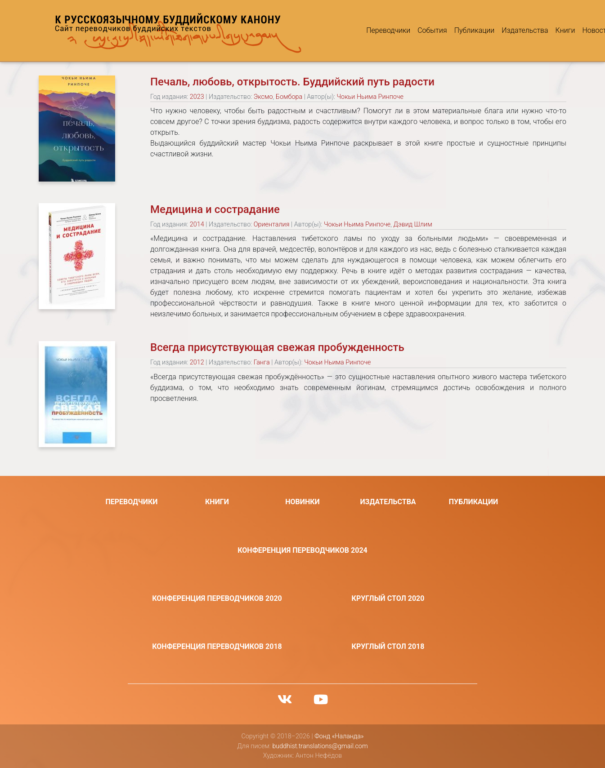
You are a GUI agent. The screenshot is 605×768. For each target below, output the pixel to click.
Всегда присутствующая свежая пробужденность (277, 347)
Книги (532, 30)
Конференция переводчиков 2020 (217, 598)
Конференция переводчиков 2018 (217, 646)
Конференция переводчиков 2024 (302, 550)
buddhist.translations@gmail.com (319, 746)
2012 (197, 362)
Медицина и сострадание (215, 209)
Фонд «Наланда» (338, 736)
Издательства (491, 30)
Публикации (441, 30)
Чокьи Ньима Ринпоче (370, 97)
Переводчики (355, 30)
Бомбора (289, 97)
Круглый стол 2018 (388, 646)
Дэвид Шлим (413, 224)
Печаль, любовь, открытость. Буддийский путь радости (292, 81)
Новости (563, 30)
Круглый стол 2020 (388, 598)
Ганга (262, 362)
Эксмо (263, 97)
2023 (197, 97)
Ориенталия (272, 224)
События (398, 30)
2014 (197, 224)
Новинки (302, 501)
